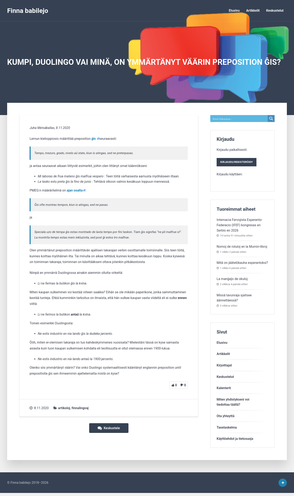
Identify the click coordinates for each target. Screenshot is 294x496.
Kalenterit (224, 390)
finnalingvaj (80, 408)
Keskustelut (275, 10)
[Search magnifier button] (271, 118)
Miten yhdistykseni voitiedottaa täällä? (233, 403)
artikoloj (64, 408)
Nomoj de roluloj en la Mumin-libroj (242, 248)
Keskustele (109, 428)
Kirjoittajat (224, 367)
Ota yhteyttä (225, 417)
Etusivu (234, 10)
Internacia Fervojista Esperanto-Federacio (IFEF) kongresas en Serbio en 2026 (239, 226)
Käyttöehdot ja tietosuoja (235, 440)
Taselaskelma (227, 429)
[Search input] (239, 118)
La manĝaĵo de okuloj (232, 280)
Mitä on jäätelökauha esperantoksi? (242, 264)
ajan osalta (75, 190)
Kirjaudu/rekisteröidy (239, 163)
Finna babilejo (27, 11)
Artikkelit (253, 10)
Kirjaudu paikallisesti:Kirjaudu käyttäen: (239, 163)
